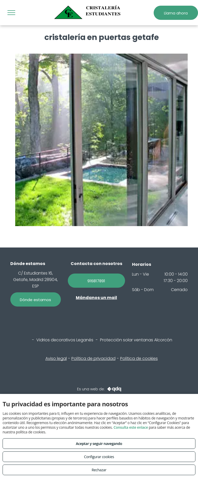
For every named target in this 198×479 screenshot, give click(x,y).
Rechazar (99, 469)
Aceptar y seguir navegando (99, 443)
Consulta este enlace (130, 427)
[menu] (11, 12)
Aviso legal (56, 358)
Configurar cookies (99, 456)
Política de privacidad (93, 358)
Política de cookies (139, 358)
